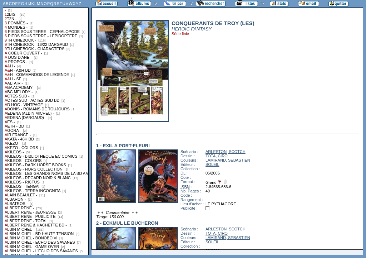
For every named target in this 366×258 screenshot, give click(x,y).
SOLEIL (212, 164)
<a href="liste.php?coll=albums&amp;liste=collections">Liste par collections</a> (46, 127)
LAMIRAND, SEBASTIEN (228, 160)
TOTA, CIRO (217, 156)
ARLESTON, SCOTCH (226, 151)
